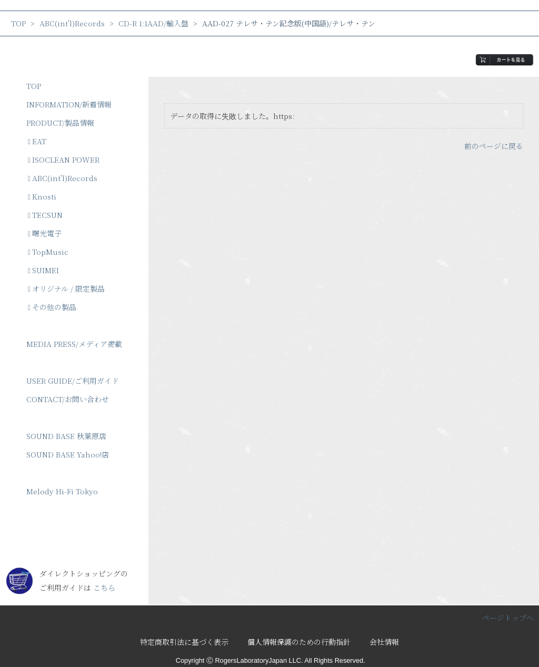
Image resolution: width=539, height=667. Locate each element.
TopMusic (48, 251)
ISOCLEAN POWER (63, 159)
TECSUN (45, 215)
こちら (104, 587)
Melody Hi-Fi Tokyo (62, 491)
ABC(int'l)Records (72, 23)
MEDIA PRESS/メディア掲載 (74, 344)
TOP (18, 23)
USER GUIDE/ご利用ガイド (72, 380)
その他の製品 (52, 307)
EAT (37, 141)
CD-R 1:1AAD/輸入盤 (153, 23)
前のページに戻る (493, 146)
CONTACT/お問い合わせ (67, 399)
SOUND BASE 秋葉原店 (66, 436)
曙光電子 (45, 233)
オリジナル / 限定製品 (66, 288)
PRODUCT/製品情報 (60, 122)
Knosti (42, 196)
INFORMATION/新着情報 (69, 104)
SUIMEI (43, 270)
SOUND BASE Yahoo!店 (67, 454)
